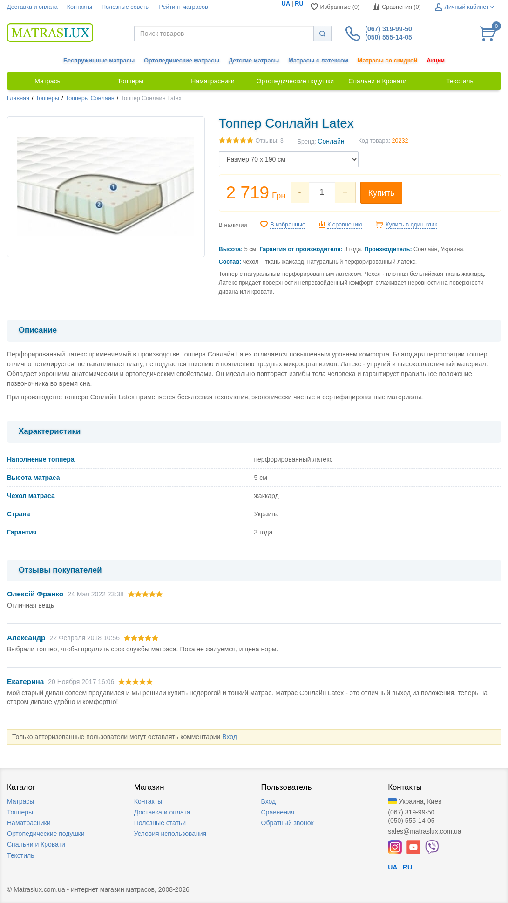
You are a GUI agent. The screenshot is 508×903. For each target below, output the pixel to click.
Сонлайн (331, 141)
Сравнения (278, 812)
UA (286, 3)
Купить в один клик (411, 224)
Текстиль (20, 855)
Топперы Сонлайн (89, 98)
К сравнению (344, 224)
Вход (229, 736)
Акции (436, 60)
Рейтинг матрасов (183, 7)
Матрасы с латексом (318, 60)
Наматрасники (28, 823)
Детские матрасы (254, 60)
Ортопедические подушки (46, 833)
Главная (18, 98)
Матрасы (20, 801)
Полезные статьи (160, 823)
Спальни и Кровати (36, 844)
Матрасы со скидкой (388, 60)
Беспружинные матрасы (99, 60)
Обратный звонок (287, 823)
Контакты (79, 7)
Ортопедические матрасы (181, 60)
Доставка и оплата (32, 7)
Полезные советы (126, 7)
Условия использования (170, 833)
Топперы (47, 98)
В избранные (287, 224)
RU (299, 3)
